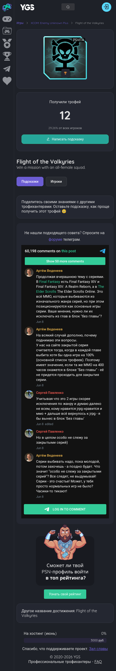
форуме (55, 239)
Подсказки (30, 181)
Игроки (56, 181)
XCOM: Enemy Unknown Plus (50, 23)
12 (65, 115)
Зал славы (98, 648)
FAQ (98, 661)
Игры (20, 23)
